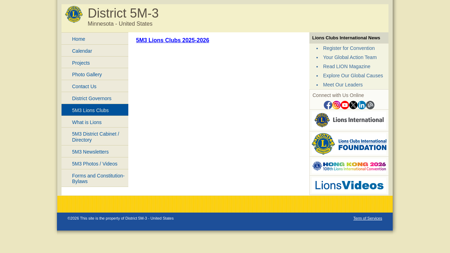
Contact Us (84, 86)
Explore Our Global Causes (353, 75)
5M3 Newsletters (90, 152)
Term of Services (367, 218)
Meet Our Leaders (343, 84)
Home (78, 39)
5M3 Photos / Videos (94, 164)
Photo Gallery (87, 74)
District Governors (91, 98)
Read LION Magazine (347, 66)
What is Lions (87, 122)
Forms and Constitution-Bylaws (98, 178)
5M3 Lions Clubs (90, 110)
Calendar (82, 51)
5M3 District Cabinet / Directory (95, 137)
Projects (81, 63)
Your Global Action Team (350, 57)
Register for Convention (349, 48)
